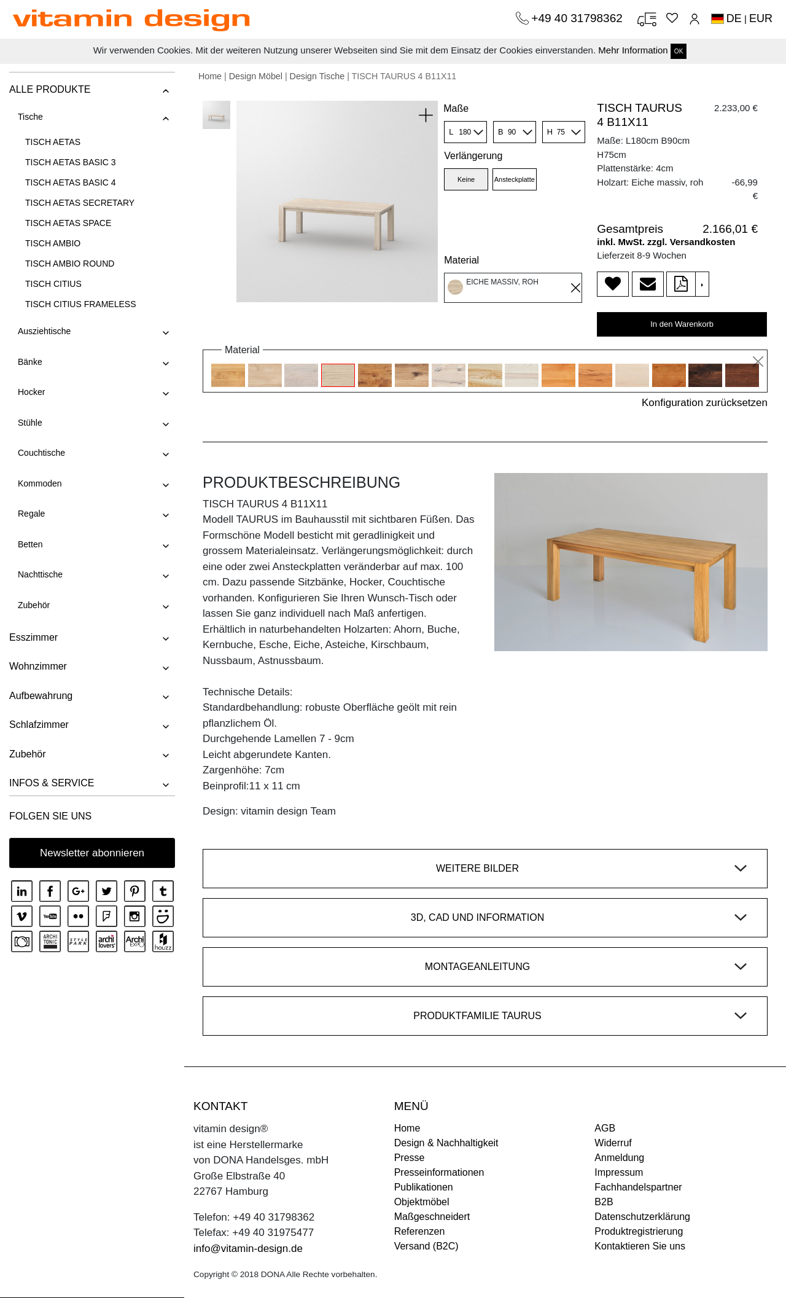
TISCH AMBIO (52, 243)
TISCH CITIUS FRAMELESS (80, 304)
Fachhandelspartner (638, 1187)
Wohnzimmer (38, 666)
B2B (603, 1202)
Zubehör (34, 605)
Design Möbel (255, 76)
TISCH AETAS (52, 142)
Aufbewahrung (40, 695)
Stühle (30, 423)
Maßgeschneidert (432, 1216)
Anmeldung (619, 1157)
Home (210, 76)
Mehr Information (632, 50)
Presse (409, 1157)
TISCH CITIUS (53, 284)
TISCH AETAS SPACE (68, 223)
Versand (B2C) (426, 1246)
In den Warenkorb (682, 324)
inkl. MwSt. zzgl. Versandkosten (666, 242)
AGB (604, 1128)
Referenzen (419, 1231)
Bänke (30, 362)
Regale (31, 513)
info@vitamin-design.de (248, 1248)
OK (678, 51)
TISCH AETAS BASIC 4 (70, 182)
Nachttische (40, 574)
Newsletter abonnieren (92, 853)
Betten (30, 544)
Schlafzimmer (39, 724)
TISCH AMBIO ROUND (69, 263)
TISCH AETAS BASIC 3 (70, 162)
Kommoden (40, 483)
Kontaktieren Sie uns (639, 1246)
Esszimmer (33, 637)
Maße (456, 108)
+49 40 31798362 (578, 18)
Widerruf (612, 1143)
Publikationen (423, 1187)
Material (461, 260)
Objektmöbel (421, 1202)
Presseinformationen (439, 1172)
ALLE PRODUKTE (49, 89)
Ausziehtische (44, 331)
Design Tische (317, 76)
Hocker (31, 392)
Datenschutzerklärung (642, 1216)
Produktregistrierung (638, 1231)
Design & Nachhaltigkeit (446, 1143)
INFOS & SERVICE (51, 783)
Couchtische (41, 453)
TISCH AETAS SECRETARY (79, 203)
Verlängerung (473, 156)
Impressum (618, 1172)
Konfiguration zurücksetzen (705, 403)
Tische (30, 117)
